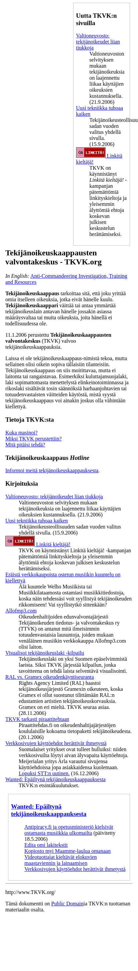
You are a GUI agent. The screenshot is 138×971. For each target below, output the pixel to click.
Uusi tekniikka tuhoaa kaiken (36, 520)
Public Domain (67, 903)
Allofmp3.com (21, 611)
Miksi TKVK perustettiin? (33, 438)
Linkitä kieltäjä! (38, 544)
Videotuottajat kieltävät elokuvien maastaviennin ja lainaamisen (60, 860)
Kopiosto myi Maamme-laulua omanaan (67, 851)
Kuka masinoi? (21, 432)
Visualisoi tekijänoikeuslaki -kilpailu (44, 653)
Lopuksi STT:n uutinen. (44, 773)
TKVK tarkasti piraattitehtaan (37, 719)
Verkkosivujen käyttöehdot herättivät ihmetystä (56, 743)
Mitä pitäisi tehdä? (25, 445)
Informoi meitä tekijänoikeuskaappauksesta (51, 470)
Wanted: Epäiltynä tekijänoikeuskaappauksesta (55, 779)
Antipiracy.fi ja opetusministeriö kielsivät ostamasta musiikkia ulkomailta (68, 830)
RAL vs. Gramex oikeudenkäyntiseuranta (49, 677)
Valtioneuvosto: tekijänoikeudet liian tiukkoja (98, 42)
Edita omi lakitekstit (46, 845)
